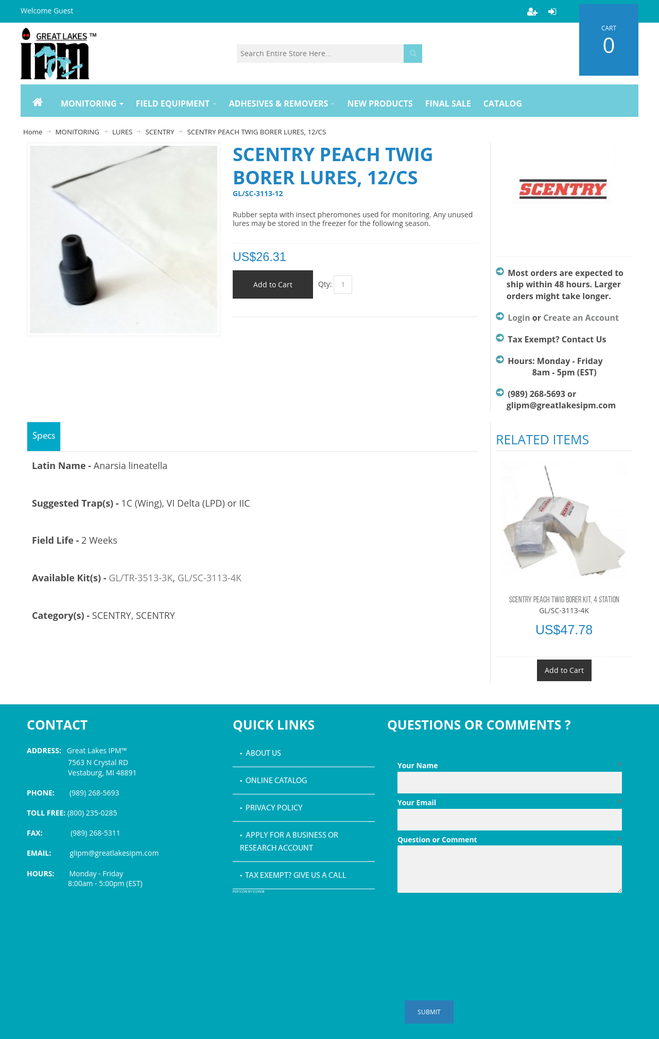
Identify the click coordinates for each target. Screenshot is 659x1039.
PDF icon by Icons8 (249, 892)
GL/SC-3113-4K (209, 578)
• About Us (260, 754)
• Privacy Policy (271, 808)
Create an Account (581, 317)
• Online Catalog (273, 781)
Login (519, 317)
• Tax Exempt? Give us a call (293, 876)
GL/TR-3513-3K (140, 578)
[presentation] (475, 922)
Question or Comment (509, 840)
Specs (43, 436)
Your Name (509, 765)
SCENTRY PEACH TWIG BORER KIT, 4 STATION (564, 600)
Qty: (325, 284)
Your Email (509, 803)
